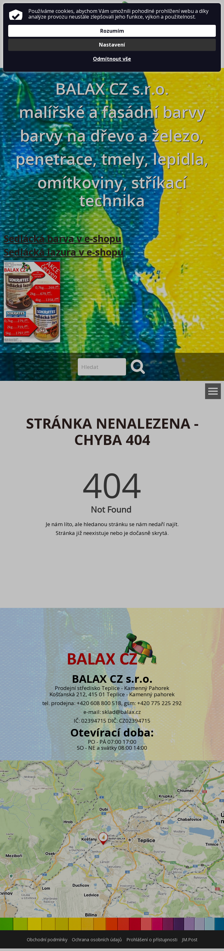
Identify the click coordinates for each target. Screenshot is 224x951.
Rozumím (112, 30)
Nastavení (112, 44)
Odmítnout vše (112, 58)
